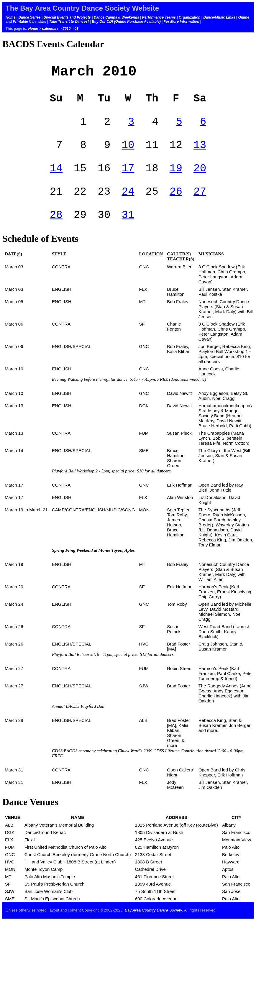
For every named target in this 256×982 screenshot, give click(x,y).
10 (128, 154)
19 (176, 180)
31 (128, 231)
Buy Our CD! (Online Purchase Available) (126, 21)
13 (199, 154)
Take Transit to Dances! (69, 21)
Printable (20, 21)
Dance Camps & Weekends (116, 17)
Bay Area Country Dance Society (153, 927)
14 (56, 180)
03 (76, 29)
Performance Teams (159, 17)
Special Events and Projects (67, 17)
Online (243, 17)
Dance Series (29, 17)
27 (199, 205)
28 (56, 231)
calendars (50, 29)
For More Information (181, 21)
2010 (66, 29)
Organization (189, 17)
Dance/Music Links (219, 17)
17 (128, 180)
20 (199, 180)
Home (10, 17)
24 (128, 205)
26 (176, 205)
